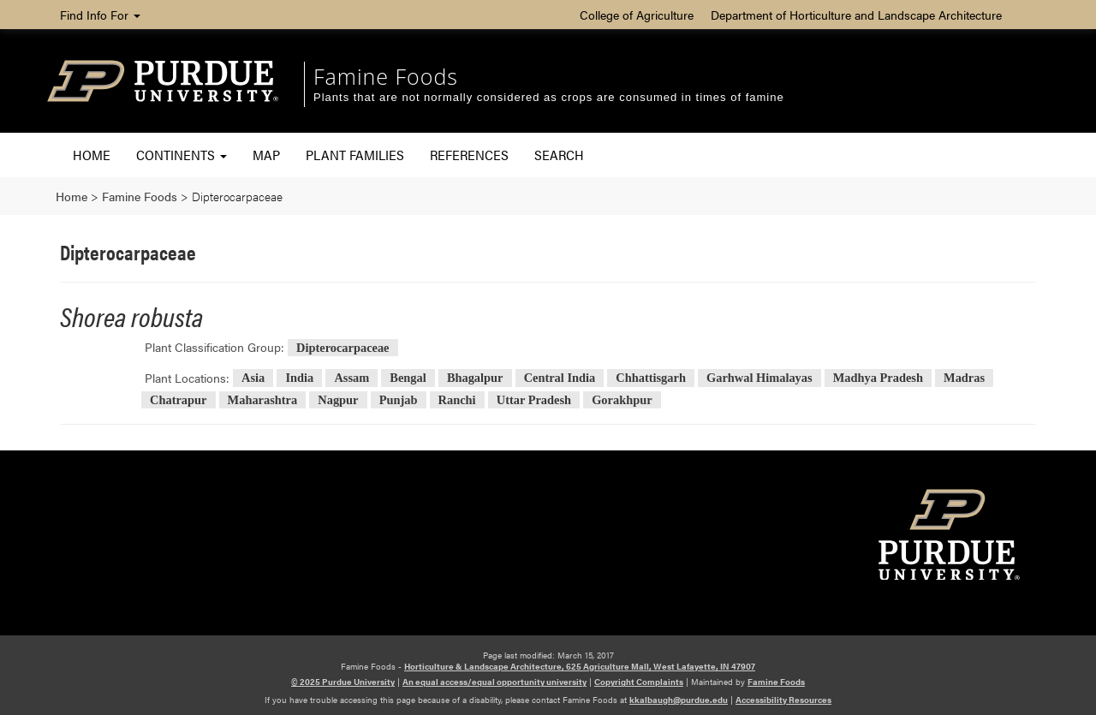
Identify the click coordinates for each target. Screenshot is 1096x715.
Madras (964, 378)
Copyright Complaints (638, 682)
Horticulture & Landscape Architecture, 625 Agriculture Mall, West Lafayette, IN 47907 (579, 666)
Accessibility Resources (783, 700)
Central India (560, 378)
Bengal (408, 378)
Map (266, 154)
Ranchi (457, 400)
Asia (253, 378)
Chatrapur (178, 400)
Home (91, 154)
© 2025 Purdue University (343, 682)
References (469, 154)
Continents (181, 154)
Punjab (398, 400)
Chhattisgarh (651, 378)
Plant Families (355, 154)
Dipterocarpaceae (342, 348)
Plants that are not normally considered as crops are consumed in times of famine (548, 97)
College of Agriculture (637, 14)
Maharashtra (263, 400)
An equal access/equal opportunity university (494, 682)
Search (559, 154)
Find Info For (100, 14)
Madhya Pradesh (878, 378)
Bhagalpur (475, 378)
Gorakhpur (622, 400)
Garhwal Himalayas (759, 378)
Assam (351, 378)
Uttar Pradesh (534, 400)
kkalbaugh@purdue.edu (678, 700)
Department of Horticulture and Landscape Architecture (856, 14)
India (299, 378)
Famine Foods (385, 76)
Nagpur (338, 400)
